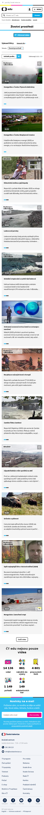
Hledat (37, 15)
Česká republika (26, 20)
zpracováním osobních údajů (21, 726)
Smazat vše (21, 43)
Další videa (22, 639)
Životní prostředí (15, 48)
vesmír (35, 20)
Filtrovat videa (23, 35)
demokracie (16, 20)
